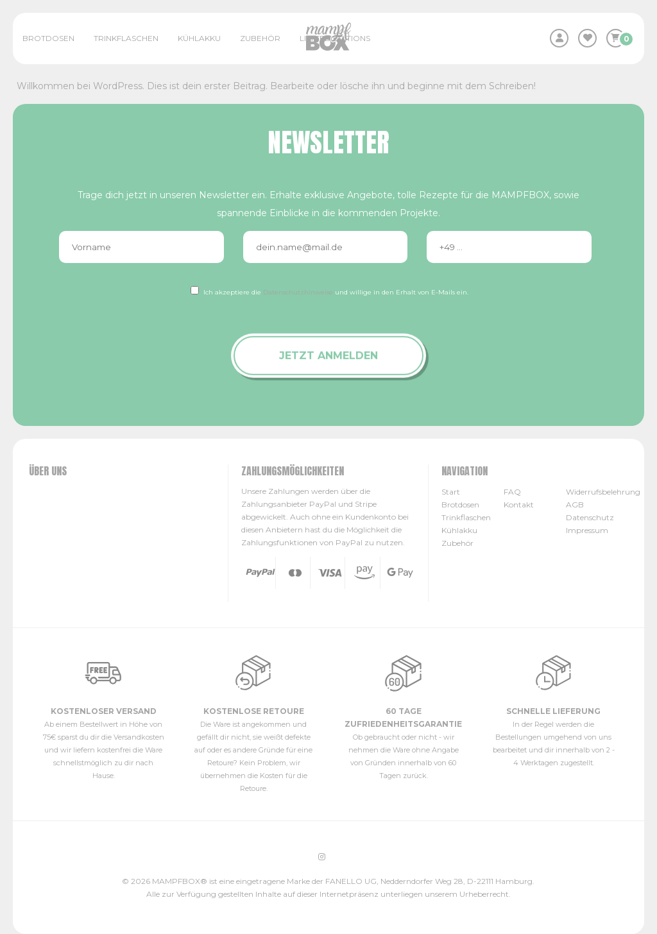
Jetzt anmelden (328, 356)
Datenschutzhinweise (298, 292)
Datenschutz (590, 517)
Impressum (587, 530)
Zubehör (260, 38)
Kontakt (519, 504)
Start (450, 492)
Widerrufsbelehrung (603, 492)
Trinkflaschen (126, 38)
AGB (575, 504)
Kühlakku (199, 38)
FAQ (512, 492)
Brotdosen (48, 38)
